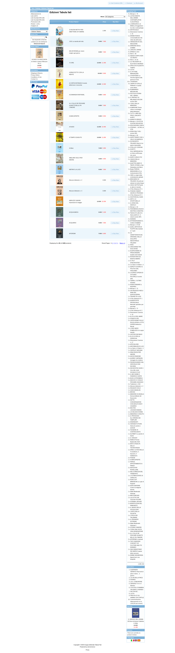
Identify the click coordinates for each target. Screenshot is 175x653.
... (118, 243)
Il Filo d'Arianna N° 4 (136, 195)
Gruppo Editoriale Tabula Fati (92, 645)
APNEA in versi (134, 51)
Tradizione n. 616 (135, 384)
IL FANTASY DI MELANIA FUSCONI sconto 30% (136, 99)
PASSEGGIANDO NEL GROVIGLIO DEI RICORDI (137, 364)
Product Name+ (74, 22)
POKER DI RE (134, 318)
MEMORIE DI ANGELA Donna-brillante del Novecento (137, 396)
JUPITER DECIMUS (136, 334)
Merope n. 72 (134, 288)
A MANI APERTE (74, 116)
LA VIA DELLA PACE (136, 577)
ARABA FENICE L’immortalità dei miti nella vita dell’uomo (136, 38)
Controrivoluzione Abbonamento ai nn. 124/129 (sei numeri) (136, 601)
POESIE (132, 457)
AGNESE (133, 219)
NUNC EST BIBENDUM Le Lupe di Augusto (137, 481)
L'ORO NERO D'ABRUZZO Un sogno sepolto (137, 330)
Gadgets (33, 26)
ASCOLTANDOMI (135, 356)
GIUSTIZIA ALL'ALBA (136, 197)
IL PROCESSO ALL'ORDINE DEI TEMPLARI (135, 418)
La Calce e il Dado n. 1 (137, 348)
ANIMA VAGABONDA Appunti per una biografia (136, 557)
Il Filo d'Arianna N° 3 (136, 189)
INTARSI (133, 579)
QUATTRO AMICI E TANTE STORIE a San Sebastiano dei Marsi (137, 165)
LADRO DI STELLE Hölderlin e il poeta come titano (136, 85)
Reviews (129, 630)
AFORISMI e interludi (136, 539)
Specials (129, 606)
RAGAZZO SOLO (135, 388)
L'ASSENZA (133, 81)
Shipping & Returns (36, 73)
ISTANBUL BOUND (136, 501)
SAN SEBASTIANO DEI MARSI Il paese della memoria (136, 551)
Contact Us (34, 79)
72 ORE (71, 62)
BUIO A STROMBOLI (136, 378)
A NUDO (71, 126)
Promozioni (34, 22)
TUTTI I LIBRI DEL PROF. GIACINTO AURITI (135, 115)
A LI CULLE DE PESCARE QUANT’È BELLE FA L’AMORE (77, 105)
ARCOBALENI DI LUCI (137, 346)
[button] (116, 3)
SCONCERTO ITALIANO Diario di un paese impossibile (136, 143)
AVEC (132, 244)
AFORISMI (72, 233)
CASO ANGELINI (135, 390)
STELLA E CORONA (136, 147)
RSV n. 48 (133, 53)
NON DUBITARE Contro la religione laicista (135, 487)
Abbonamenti (35, 14)
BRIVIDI (132, 392)
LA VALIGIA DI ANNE (136, 412)
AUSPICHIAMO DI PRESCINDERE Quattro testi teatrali (136, 252)
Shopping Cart (131, 11)
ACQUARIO (72, 222)
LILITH (132, 69)
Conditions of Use (36, 77)
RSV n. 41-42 (134, 59)
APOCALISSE (134, 344)
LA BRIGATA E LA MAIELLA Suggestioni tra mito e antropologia (136, 26)
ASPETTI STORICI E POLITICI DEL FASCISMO (136, 268)
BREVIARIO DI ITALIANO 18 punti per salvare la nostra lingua (137, 181)
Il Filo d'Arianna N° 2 (136, 310)
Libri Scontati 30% (36, 18)
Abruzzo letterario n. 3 (75, 191)
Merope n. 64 (134, 207)
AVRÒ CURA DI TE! (136, 157)
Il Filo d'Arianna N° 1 (136, 298)
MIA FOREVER (134, 495)
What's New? (35, 46)
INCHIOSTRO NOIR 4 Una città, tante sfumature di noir (136, 370)
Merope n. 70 (134, 14)
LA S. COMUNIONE (136, 581)
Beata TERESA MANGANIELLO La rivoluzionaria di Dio (136, 171)
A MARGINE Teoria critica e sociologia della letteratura (136, 109)
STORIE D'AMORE (136, 527)
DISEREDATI (134, 422)
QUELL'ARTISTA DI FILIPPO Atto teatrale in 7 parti (136, 229)
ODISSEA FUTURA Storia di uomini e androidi (136, 426)
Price (104, 22)
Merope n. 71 (134, 308)
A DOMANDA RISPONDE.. (77, 94)
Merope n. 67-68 (135, 225)
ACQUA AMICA (73, 212)
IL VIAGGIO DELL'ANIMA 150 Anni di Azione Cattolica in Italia (135, 621)
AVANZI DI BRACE (135, 119)
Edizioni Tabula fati (47, 8)
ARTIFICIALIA (134, 30)
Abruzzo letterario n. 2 (75, 180)
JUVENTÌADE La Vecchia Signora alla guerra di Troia (136, 77)
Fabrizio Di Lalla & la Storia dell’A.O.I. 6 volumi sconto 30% (136, 215)
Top (32, 8)
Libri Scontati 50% (36, 20)
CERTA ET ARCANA (136, 350)
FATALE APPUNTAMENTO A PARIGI (136, 463)
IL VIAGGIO (133, 438)
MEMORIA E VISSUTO (137, 414)
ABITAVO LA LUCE (75, 169)
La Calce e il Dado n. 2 (137, 264)
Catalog (37, 8)
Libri (32, 16)
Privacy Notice (35, 75)
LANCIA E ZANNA (135, 49)
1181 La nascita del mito (76, 41)
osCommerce (91, 647)
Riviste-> (33, 24)
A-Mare (71, 148)
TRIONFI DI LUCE (135, 296)
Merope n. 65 (134, 135)
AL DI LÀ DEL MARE (136, 316)
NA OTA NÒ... (134, 591)
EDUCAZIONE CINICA (137, 125)
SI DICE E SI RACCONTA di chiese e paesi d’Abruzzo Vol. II (39, 61)
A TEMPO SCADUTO (75, 137)
